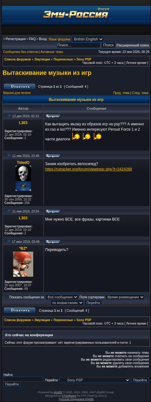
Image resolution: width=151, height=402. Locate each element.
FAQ (32, 39)
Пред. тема (121, 93)
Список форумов (17, 59)
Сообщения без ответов (20, 52)
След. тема (140, 93)
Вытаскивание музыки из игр (47, 72)
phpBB (58, 392)
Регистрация (16, 39)
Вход (43, 39)
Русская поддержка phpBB (76, 399)
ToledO (23, 162)
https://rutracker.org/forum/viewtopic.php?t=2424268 (88, 169)
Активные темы (51, 52)
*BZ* (23, 248)
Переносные (63, 59)
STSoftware (69, 395)
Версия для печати (17, 93)
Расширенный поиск (133, 45)
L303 (23, 123)
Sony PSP (83, 59)
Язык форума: (60, 39)
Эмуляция (42, 59)
